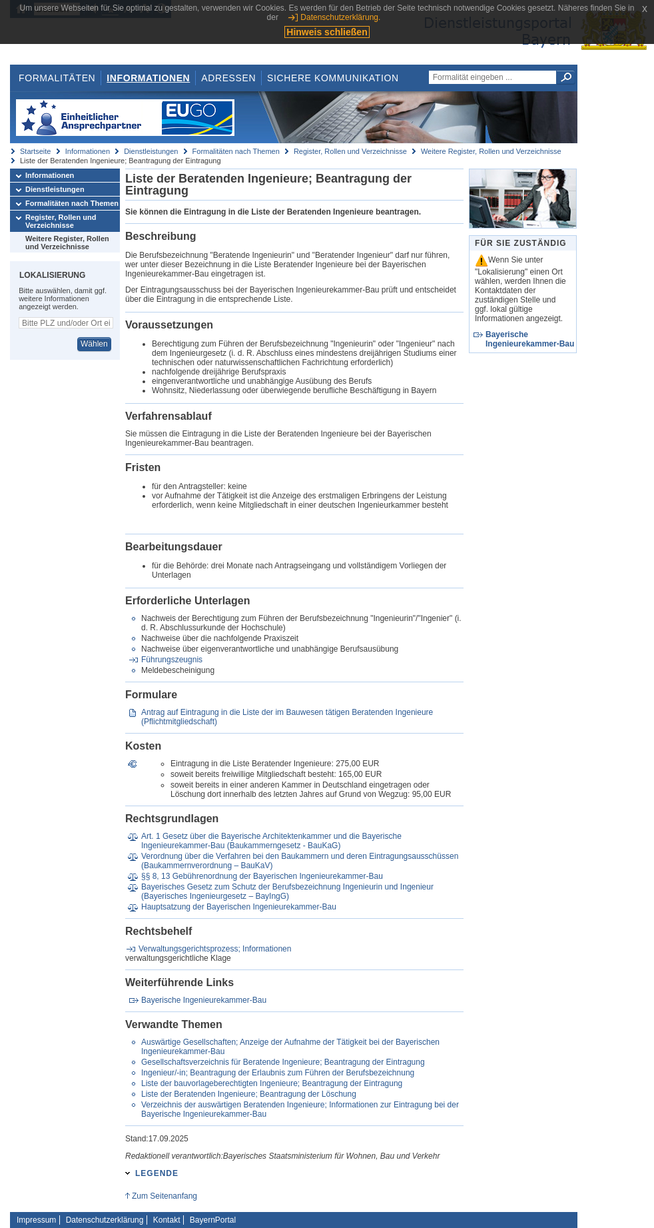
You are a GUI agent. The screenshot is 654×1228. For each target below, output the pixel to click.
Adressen (228, 78)
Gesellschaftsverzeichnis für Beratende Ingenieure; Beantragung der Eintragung (283, 1062)
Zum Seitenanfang (164, 1196)
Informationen (148, 78)
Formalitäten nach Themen (236, 151)
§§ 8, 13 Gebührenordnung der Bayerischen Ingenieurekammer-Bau (262, 876)
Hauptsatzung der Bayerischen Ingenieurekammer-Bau (238, 907)
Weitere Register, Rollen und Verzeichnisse (491, 151)
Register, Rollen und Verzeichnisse (350, 151)
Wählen (94, 343)
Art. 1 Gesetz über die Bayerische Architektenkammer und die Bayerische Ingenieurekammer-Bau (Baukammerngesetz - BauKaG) (271, 841)
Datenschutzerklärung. (340, 17)
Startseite (35, 151)
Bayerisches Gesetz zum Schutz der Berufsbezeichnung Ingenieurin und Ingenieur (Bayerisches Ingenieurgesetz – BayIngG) (287, 891)
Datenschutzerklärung (105, 1220)
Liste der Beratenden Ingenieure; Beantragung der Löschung (248, 1094)
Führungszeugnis (171, 659)
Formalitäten (57, 78)
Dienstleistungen (151, 151)
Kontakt (166, 1220)
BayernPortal (213, 1220)
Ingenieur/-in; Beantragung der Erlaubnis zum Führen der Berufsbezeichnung (277, 1072)
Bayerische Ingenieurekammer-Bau (203, 1000)
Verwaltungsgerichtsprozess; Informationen (215, 948)
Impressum (36, 1220)
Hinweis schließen (326, 32)
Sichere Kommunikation (333, 78)
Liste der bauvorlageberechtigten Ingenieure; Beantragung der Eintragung (271, 1083)
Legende (156, 1173)
